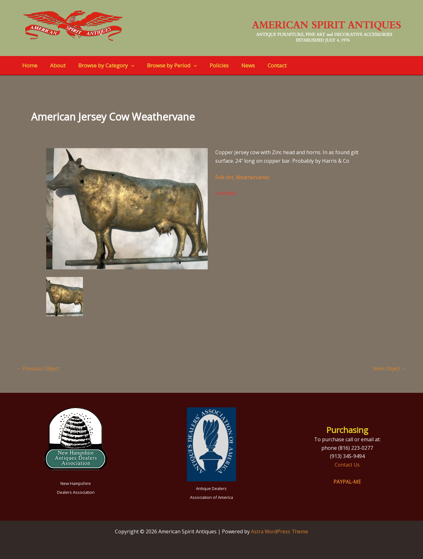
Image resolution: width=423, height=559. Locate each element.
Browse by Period (165, 65)
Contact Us (347, 464)
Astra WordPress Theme (279, 531)
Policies (210, 65)
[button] (126, 65)
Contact (264, 65)
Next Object (389, 368)
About (55, 65)
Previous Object (38, 368)
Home (28, 65)
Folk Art (224, 177)
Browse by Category (101, 65)
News (237, 65)
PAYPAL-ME (347, 481)
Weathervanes (253, 177)
